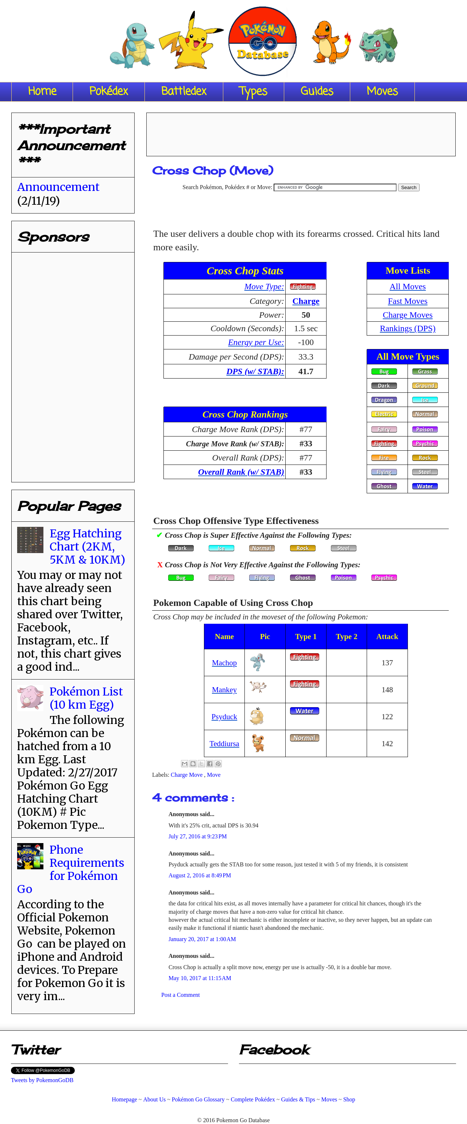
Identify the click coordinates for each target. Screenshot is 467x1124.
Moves (382, 91)
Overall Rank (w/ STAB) (241, 472)
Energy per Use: (256, 342)
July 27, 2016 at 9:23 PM (198, 836)
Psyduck (224, 716)
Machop (224, 662)
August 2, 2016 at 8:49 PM (200, 875)
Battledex (184, 91)
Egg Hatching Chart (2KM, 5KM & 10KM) (87, 546)
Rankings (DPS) (408, 328)
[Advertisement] (301, 131)
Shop (349, 1099)
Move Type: (264, 286)
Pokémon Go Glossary (198, 1099)
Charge (305, 301)
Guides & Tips (298, 1099)
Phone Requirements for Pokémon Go (70, 869)
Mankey (224, 689)
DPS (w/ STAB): (255, 371)
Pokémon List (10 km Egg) (86, 698)
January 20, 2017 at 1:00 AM (202, 939)
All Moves (408, 286)
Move (213, 775)
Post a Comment (180, 995)
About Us (154, 1099)
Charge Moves (408, 315)
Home (42, 91)
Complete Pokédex (253, 1099)
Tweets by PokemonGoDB (42, 1080)
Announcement (58, 187)
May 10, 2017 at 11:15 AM (200, 978)
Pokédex (108, 91)
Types (253, 91)
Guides (317, 91)
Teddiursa (224, 743)
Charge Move (187, 775)
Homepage (124, 1099)
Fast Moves (408, 301)
